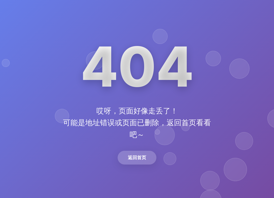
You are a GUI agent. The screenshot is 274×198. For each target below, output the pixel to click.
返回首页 (137, 157)
